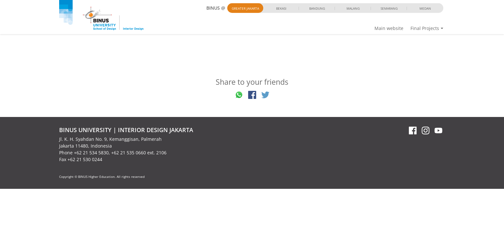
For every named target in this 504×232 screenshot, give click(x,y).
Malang (353, 8)
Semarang (389, 8)
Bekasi (281, 8)
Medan (425, 8)
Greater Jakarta (245, 8)
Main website (388, 28)
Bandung (317, 8)
